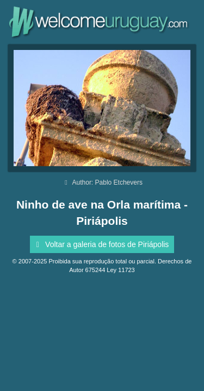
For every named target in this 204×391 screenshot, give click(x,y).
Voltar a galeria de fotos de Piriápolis (101, 244)
